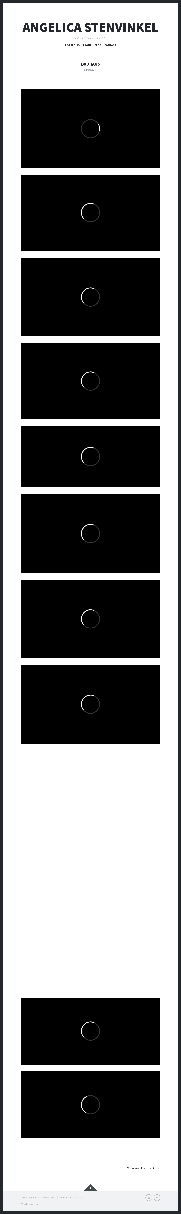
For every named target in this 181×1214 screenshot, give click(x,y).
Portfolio (72, 45)
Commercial (90, 70)
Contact (110, 45)
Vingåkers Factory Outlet (141, 1168)
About (87, 45)
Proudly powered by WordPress (39, 1197)
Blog (98, 45)
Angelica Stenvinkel (90, 27)
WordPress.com (30, 1204)
